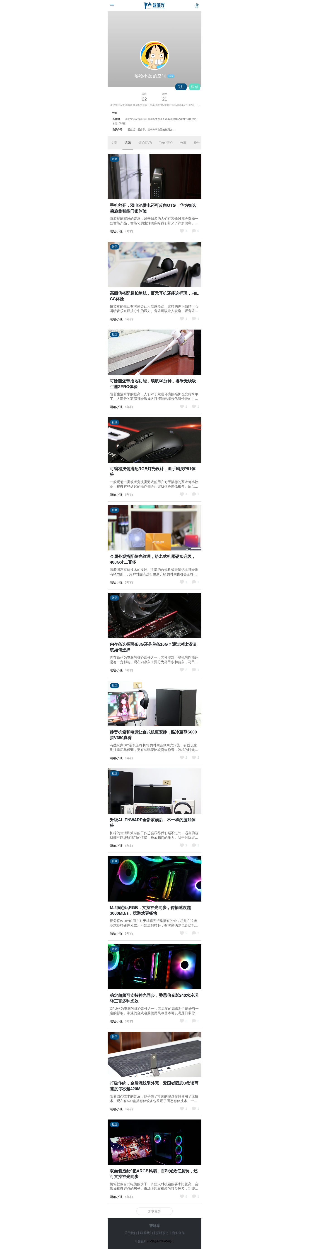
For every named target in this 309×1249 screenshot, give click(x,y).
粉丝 (197, 142)
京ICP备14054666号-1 (160, 1241)
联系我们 (146, 1233)
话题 (128, 142)
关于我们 (130, 1233)
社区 (114, 159)
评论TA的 (145, 142)
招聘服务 (162, 1233)
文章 (114, 142)
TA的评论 (166, 142)
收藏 (183, 142)
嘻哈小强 (116, 231)
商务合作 (178, 1233)
